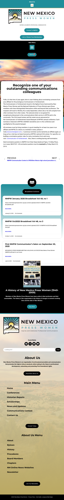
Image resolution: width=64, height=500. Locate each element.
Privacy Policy (31, 497)
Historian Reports (15, 397)
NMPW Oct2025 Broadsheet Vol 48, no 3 (24, 221)
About (10, 440)
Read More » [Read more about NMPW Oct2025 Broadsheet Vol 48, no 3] (8, 231)
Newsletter (12, 472)
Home (10, 388)
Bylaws (10, 445)
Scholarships (13, 402)
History (10, 449)
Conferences (13, 393)
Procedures (12, 454)
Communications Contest (19, 411)
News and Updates (16, 406)
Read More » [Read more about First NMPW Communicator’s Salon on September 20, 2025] (8, 256)
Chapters (11, 463)
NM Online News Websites (20, 467)
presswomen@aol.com (13, 132)
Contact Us (12, 415)
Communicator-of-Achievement (17, 138)
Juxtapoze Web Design (47, 497)
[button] (32, 5)
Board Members (15, 458)
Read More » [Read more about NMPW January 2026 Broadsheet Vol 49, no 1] (8, 208)
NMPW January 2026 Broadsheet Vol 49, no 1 (26, 199)
